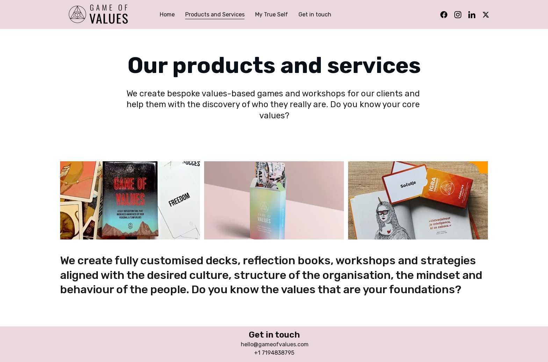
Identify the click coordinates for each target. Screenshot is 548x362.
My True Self (271, 14)
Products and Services (215, 14)
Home (167, 14)
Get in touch (314, 14)
